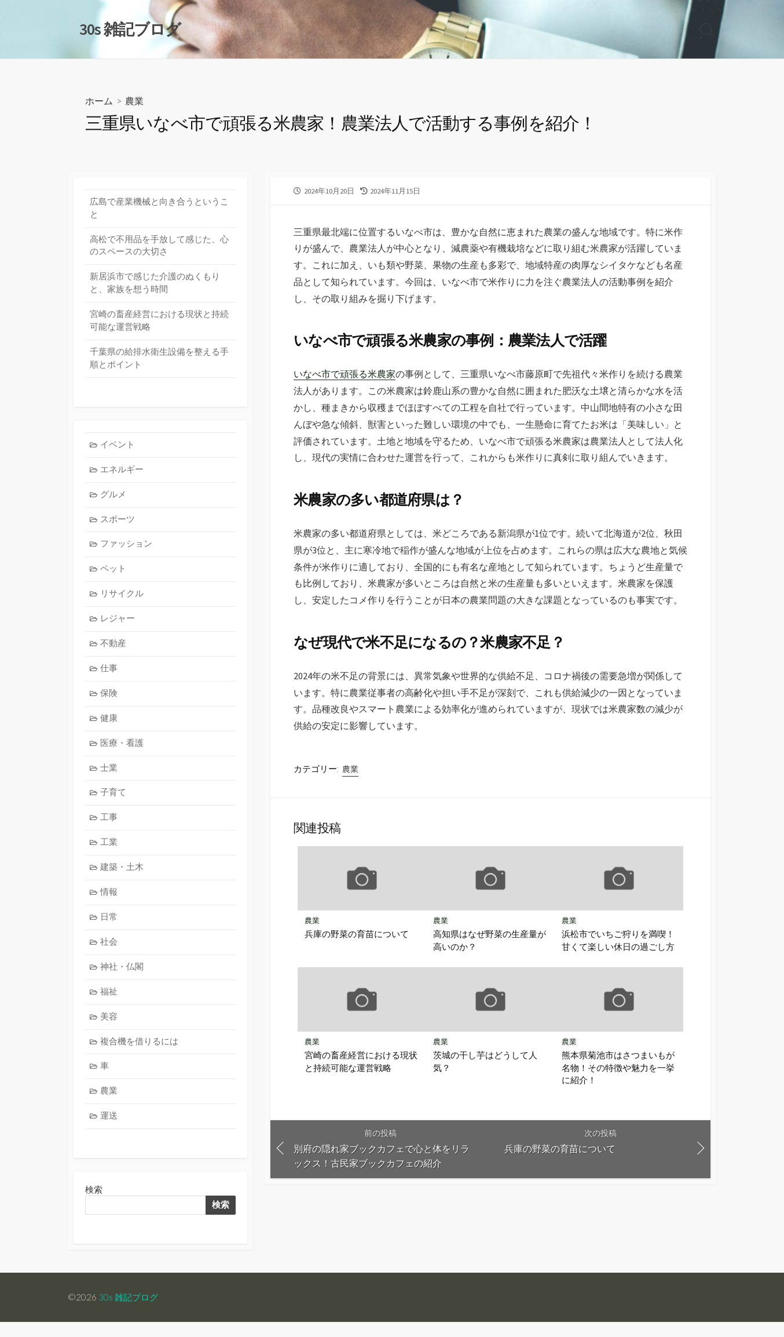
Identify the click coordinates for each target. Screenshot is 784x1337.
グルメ (114, 499)
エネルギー (122, 474)
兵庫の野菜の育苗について (357, 935)
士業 (109, 777)
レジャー (118, 625)
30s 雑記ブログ (129, 1312)
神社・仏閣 (122, 979)
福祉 (109, 1004)
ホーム (99, 101)
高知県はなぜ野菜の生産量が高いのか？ (489, 941)
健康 (109, 727)
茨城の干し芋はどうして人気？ (485, 1063)
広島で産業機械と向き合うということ (159, 209)
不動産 (114, 651)
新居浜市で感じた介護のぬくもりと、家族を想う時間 (155, 286)
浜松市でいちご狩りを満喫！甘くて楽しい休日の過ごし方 (618, 941)
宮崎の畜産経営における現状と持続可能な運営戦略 (361, 1063)
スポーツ (118, 524)
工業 (109, 852)
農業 (134, 101)
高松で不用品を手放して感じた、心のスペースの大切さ (159, 247)
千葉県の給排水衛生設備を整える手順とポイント (159, 362)
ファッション (127, 550)
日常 (109, 928)
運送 (109, 1130)
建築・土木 (122, 878)
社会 (109, 954)
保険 (109, 701)
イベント (118, 448)
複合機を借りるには (140, 1055)
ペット (114, 575)
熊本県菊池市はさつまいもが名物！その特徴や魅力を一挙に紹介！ (618, 1069)
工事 (109, 827)
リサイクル (122, 600)
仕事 (109, 676)
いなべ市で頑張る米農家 (344, 375)
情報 (109, 903)
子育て (114, 802)
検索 (220, 1220)
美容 (109, 1029)
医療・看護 (122, 751)
